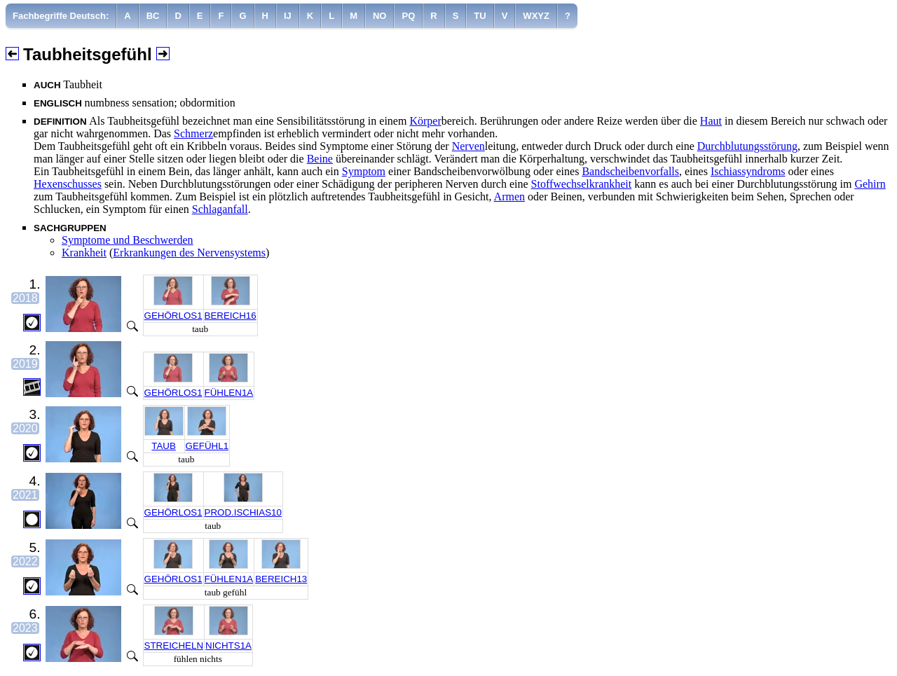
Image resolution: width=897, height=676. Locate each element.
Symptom (363, 171)
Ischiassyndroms (748, 171)
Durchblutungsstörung (747, 146)
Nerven (468, 146)
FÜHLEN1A (229, 392)
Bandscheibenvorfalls (630, 171)
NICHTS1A (228, 645)
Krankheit (84, 252)
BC (153, 16)
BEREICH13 (281, 579)
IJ (288, 16)
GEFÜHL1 (207, 446)
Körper (425, 121)
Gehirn (869, 184)
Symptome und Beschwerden (127, 240)
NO (380, 16)
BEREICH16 (230, 315)
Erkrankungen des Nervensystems (189, 252)
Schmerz (193, 133)
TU (480, 16)
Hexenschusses (68, 184)
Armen (509, 196)
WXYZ (536, 16)
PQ (408, 16)
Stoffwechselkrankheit (581, 184)
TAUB (163, 446)
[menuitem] (61, 16)
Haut (711, 121)
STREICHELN (173, 645)
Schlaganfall (220, 209)
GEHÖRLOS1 (173, 315)
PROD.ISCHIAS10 (243, 512)
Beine (320, 159)
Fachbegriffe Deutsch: (61, 16)
